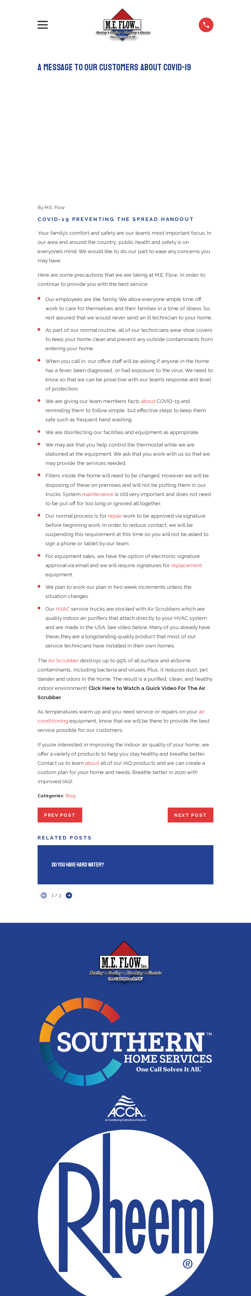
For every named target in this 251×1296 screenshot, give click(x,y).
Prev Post (60, 731)
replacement (186, 481)
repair (115, 432)
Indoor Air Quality (125, 1293)
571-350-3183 (125, 1240)
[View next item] (69, 811)
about (148, 317)
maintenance (97, 410)
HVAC (63, 525)
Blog (70, 712)
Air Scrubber (63, 577)
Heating (125, 1281)
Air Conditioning (125, 1269)
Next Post (190, 731)
